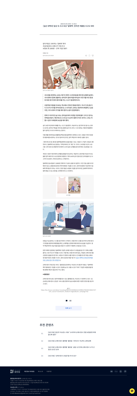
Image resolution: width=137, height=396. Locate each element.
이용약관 (49, 371)
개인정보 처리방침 (29, 371)
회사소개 (40, 371)
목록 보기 (68, 308)
